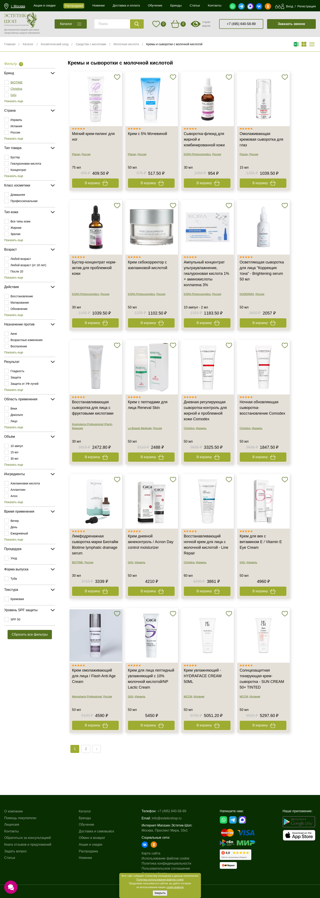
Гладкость (17, 371)
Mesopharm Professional (87, 696)
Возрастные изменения (26, 340)
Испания (16, 126)
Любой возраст (21, 259)
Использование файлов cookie (165, 858)
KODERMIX (247, 294)
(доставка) (34, 30)
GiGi (13, 95)
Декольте (17, 415)
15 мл (14, 452)
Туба (14, 578)
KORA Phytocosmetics (197, 154)
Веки (14, 408)
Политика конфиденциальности (166, 863)
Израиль (16, 120)
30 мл (14, 458)
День (14, 527)
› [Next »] (96, 749)
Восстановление (22, 296)
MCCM (188, 696)
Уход (14, 558)
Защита (16, 377)
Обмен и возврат (92, 838)
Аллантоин (18, 489)
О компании (13, 811)
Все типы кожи (20, 221)
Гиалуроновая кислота (26, 163)
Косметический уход (54, 44)
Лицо (14, 421)
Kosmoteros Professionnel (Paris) (92, 424)
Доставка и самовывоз (96, 831)
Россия (15, 132)
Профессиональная (24, 201)
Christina (16, 88)
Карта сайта (151, 853)
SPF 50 (15, 619)
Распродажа (88, 851)
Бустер (15, 157)
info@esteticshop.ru (167, 818)
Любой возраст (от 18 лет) (28, 265)
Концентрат (18, 170)
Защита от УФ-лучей (24, 383)
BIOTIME (17, 82)
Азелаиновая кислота (25, 483)
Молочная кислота (126, 44)
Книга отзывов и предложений (27, 844)
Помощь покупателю (20, 818)
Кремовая (17, 599)
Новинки (85, 858)
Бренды (85, 818)
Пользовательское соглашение (166, 868)
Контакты (11, 831)
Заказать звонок (291, 24)
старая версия (206, 24)
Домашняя (18, 194)
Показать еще (13, 101)
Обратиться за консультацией (27, 838)
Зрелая (15, 234)
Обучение (86, 824)
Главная (9, 44)
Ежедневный (19, 533)
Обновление (19, 309)
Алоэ (14, 496)
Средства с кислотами (91, 44)
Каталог (28, 44)
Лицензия (11, 824)
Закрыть (160, 893)
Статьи (9, 858)
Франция (77, 428)
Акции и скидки (90, 844)
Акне (14, 333)
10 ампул (17, 446)
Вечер (15, 520)
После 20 (17, 271)
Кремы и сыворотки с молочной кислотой (174, 44)
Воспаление (19, 346)
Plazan (76, 154)
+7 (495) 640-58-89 (241, 24)
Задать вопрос (15, 851)
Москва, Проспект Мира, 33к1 (165, 830)
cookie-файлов (175, 887)
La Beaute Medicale (140, 428)
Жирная (16, 227)
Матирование (20, 302)
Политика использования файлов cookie (160, 879)
